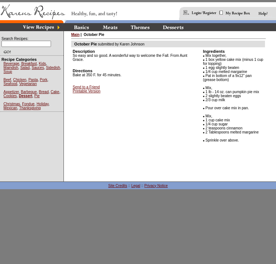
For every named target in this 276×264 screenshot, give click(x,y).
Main (75, 35)
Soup (8, 72)
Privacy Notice (156, 186)
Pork (44, 80)
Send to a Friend (86, 87)
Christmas (12, 104)
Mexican (10, 108)
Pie (37, 96)
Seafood (10, 84)
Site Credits (117, 186)
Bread (44, 92)
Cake (55, 92)
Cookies (10, 96)
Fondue (28, 104)
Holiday (43, 104)
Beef (7, 80)
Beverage (11, 64)
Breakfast (29, 64)
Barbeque (29, 92)
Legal (135, 186)
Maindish (11, 68)
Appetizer (11, 92)
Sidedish (53, 68)
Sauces (38, 68)
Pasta (33, 80)
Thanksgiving (30, 108)
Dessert (25, 96)
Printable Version (87, 91)
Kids (42, 64)
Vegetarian (28, 84)
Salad (25, 68)
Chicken (19, 80)
